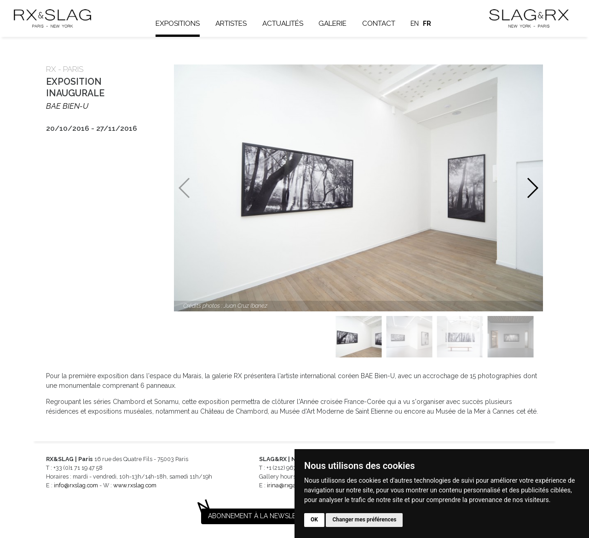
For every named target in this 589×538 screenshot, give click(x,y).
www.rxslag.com (134, 485)
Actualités (283, 23)
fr (427, 23)
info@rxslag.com (76, 485)
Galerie (333, 23)
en (415, 23)
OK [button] (314, 519)
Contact (379, 23)
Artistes (231, 23)
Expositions (178, 23)
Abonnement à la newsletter (260, 516)
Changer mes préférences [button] (364, 519)
